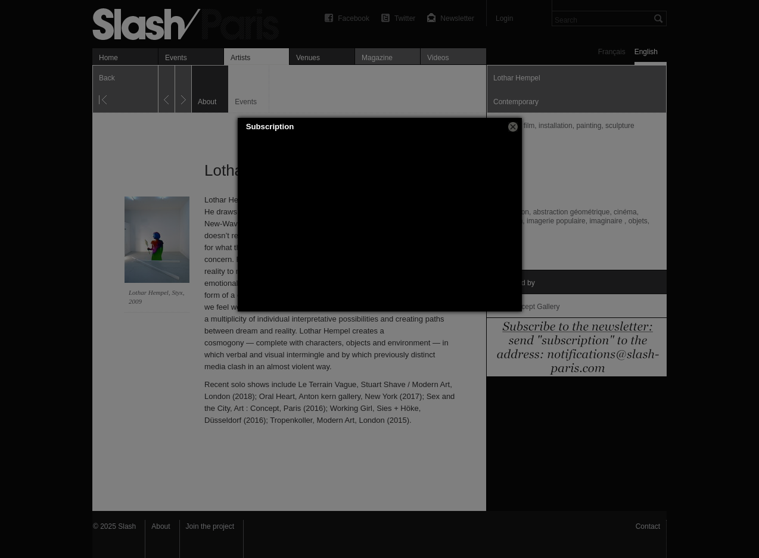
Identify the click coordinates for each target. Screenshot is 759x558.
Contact (648, 526)
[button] (513, 127)
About (160, 526)
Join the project (210, 526)
